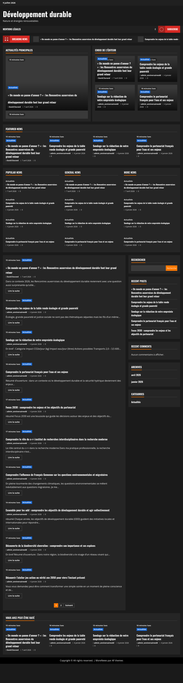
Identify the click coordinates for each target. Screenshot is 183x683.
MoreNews (101, 679)
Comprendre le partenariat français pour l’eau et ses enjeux (157, 98)
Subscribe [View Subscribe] (168, 29)
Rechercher (138, 260)
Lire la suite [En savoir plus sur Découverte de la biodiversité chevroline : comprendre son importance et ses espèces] (15, 580)
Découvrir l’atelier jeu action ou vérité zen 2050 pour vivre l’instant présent (58, 596)
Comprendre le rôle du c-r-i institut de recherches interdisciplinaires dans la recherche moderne (59, 441)
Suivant (69, 624)
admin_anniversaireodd (151, 75)
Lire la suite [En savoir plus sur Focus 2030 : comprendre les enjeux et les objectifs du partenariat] (15, 422)
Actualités (13, 73)
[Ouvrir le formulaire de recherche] (155, 29)
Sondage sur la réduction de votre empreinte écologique (112, 98)
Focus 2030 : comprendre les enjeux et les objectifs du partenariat (52, 406)
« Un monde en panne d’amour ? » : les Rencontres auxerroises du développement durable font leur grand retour (89, 39)
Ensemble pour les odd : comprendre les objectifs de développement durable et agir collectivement (64, 522)
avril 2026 (136, 375)
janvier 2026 (137, 382)
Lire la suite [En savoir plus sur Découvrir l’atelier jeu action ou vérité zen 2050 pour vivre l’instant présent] (15, 615)
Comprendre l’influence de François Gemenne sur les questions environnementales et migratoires (63, 481)
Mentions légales (12, 29)
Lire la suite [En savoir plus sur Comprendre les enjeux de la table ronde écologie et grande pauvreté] (15, 323)
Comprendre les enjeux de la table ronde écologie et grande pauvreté (156, 67)
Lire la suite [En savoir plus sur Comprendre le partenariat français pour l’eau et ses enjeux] (15, 391)
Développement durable (37, 14)
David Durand (15, 107)
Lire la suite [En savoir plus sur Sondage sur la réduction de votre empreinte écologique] (15, 355)
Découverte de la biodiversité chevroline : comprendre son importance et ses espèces (59, 562)
